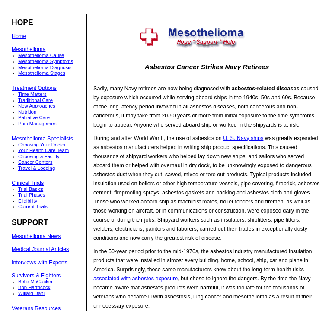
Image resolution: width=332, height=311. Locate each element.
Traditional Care (35, 100)
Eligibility (27, 200)
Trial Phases (31, 194)
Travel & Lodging (36, 168)
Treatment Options (34, 88)
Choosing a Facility (39, 156)
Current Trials (33, 206)
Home (19, 36)
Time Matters (32, 94)
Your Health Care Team (43, 150)
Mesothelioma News (36, 236)
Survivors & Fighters (36, 276)
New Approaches (36, 105)
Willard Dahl (31, 293)
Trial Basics (30, 189)
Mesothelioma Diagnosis (44, 67)
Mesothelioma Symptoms (45, 61)
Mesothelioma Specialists (42, 139)
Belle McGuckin (35, 281)
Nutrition (27, 111)
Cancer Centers (35, 162)
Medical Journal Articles (40, 249)
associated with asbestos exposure (135, 279)
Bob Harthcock (34, 287)
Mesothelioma (28, 49)
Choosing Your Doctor (42, 144)
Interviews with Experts (39, 263)
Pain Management (38, 123)
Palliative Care (34, 117)
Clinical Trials (28, 183)
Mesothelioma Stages (41, 73)
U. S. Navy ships (243, 138)
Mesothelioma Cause (41, 55)
